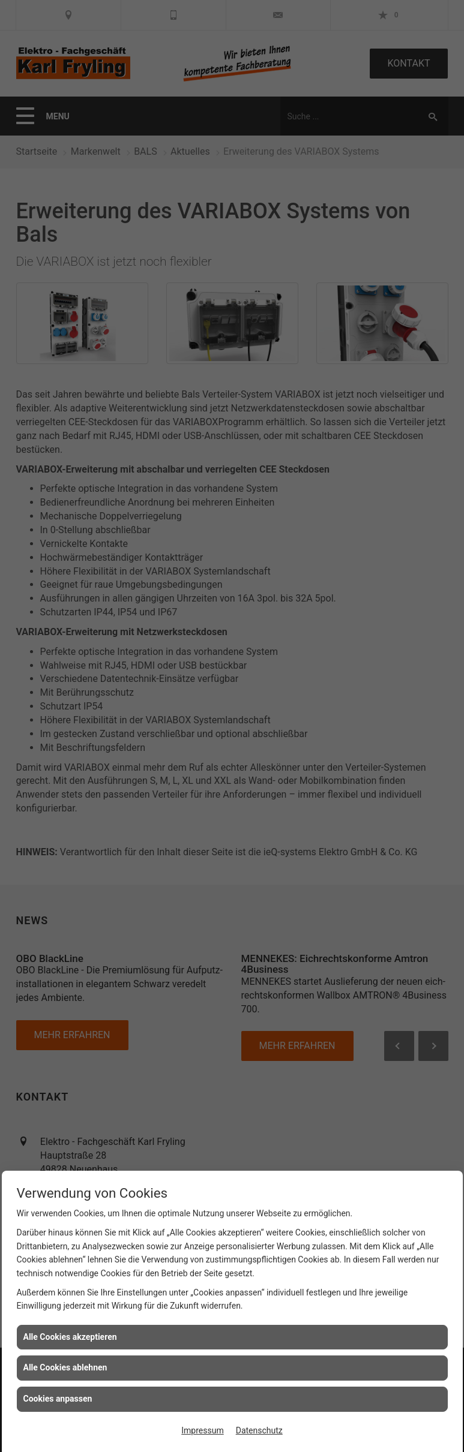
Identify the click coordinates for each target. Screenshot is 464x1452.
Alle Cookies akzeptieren (70, 1337)
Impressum (202, 1430)
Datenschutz (259, 1430)
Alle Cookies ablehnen (65, 1367)
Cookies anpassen (57, 1398)
